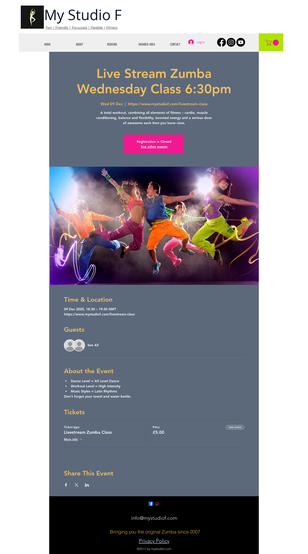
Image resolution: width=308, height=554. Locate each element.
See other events (154, 147)
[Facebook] (221, 42)
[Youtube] (240, 42)
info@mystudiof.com (154, 518)
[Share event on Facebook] (66, 485)
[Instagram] (231, 42)
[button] (88, 44)
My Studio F (83, 14)
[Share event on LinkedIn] (87, 485)
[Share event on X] (76, 485)
